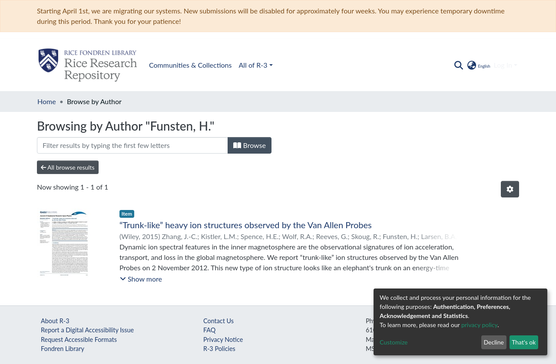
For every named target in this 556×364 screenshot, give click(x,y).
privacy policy (479, 324)
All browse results (68, 167)
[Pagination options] (510, 189)
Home (46, 101)
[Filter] (132, 145)
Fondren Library (62, 348)
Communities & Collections (190, 65)
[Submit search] (458, 65)
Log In (503, 65)
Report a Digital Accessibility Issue (87, 330)
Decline (493, 342)
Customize (394, 342)
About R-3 (55, 321)
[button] (478, 65)
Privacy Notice (223, 339)
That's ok (524, 342)
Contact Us (218, 321)
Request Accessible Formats (79, 339)
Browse (249, 145)
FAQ (209, 330)
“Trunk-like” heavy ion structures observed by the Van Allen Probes (245, 225)
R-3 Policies (219, 348)
